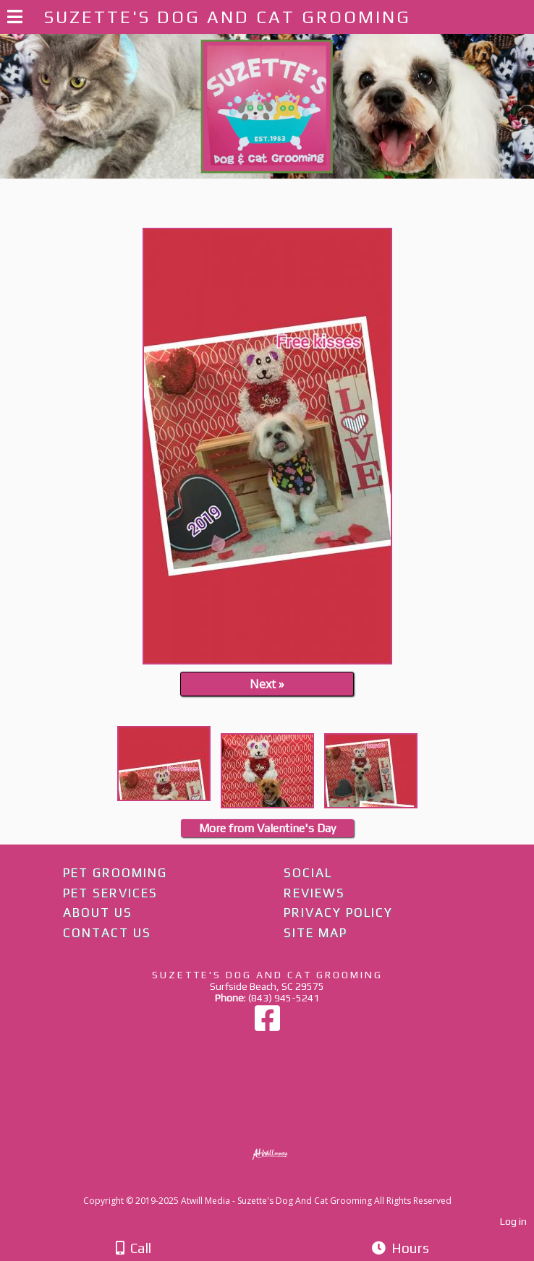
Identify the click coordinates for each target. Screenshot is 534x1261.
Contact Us (107, 933)
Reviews (314, 893)
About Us (97, 912)
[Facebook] (267, 1025)
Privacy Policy (338, 912)
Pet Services (110, 893)
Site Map (315, 933)
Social (308, 872)
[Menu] (14, 19)
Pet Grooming (115, 872)
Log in (513, 1221)
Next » (267, 684)
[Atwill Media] (280, 1184)
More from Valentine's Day (267, 828)
